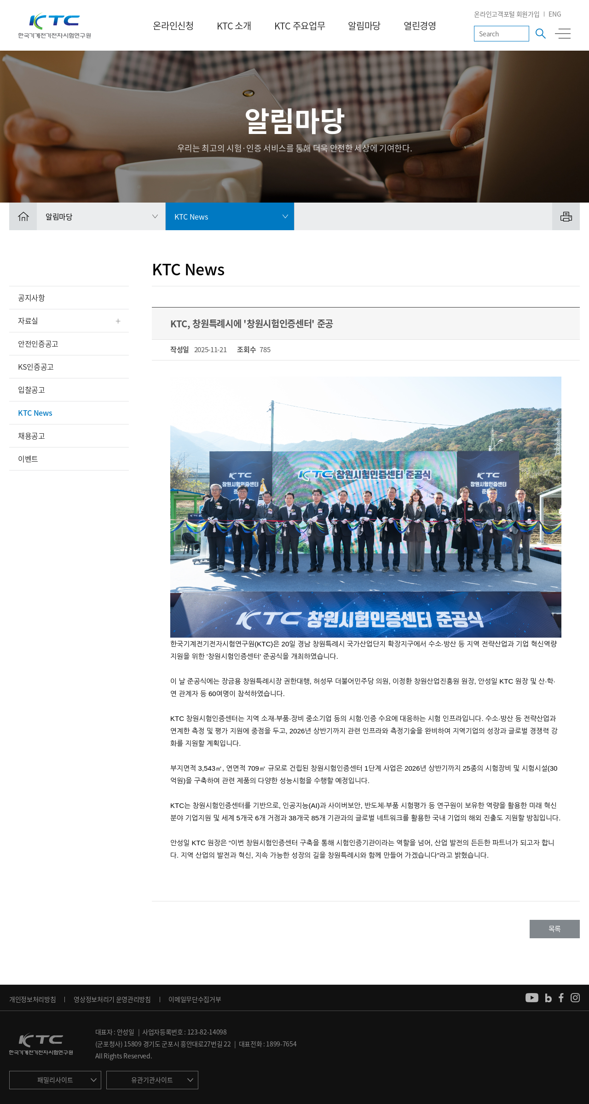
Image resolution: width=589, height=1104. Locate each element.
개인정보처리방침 (32, 999)
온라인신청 (173, 25)
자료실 (28, 320)
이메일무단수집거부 (194, 999)
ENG (555, 13)
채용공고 (31, 435)
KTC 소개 (234, 25)
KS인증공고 (36, 366)
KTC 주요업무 (299, 25)
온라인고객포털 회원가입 (506, 13)
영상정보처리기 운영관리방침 (112, 999)
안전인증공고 (38, 343)
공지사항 (31, 297)
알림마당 (364, 25)
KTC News (35, 412)
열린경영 (420, 25)
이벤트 (28, 458)
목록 (555, 929)
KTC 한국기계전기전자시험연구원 (54, 25)
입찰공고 (31, 389)
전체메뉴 (563, 34)
